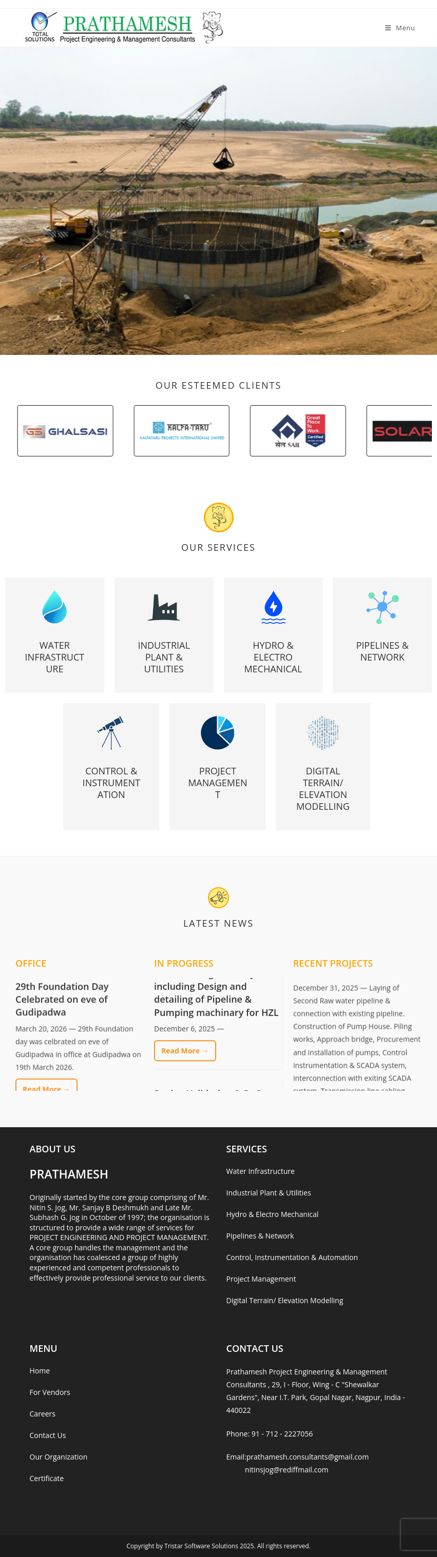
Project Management (217, 783)
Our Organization (59, 1457)
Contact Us (48, 1435)
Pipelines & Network (382, 651)
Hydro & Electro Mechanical (273, 657)
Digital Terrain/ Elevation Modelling (323, 788)
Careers (42, 1414)
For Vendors (50, 1392)
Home (40, 1370)
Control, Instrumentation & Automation (292, 1257)
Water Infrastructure (55, 657)
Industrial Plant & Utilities (163, 657)
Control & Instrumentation (111, 783)
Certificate (47, 1478)
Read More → (185, 1067)
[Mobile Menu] (400, 27)
